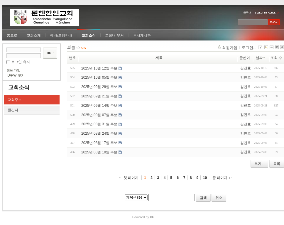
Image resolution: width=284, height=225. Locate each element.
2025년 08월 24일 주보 (99, 133)
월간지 (13, 110)
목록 (276, 164)
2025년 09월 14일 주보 (99, 106)
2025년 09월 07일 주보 (99, 115)
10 (205, 178)
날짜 (261, 58)
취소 (218, 198)
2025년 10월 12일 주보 (99, 68)
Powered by (143, 217)
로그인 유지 (20, 62)
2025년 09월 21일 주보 (99, 96)
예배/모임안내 (61, 35)
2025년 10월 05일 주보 (99, 77)
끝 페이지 (219, 178)
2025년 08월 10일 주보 (99, 152)
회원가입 (13, 70)
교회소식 (89, 35)
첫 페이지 (131, 178)
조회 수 (276, 58)
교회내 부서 (114, 35)
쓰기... (259, 164)
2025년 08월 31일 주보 (99, 124)
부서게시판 (142, 35)
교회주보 (15, 100)
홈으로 (12, 35)
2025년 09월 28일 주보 (99, 87)
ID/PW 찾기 (15, 75)
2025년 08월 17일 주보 (99, 143)
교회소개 (34, 35)
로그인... (249, 47)
